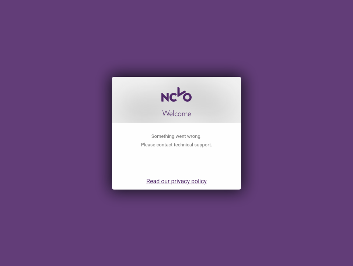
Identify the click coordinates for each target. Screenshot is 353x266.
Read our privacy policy (176, 187)
